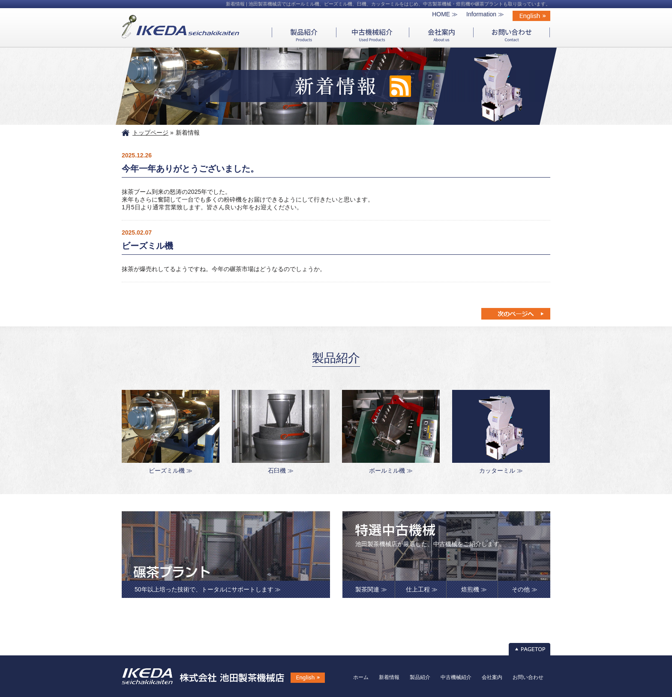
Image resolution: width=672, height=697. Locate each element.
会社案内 (492, 677)
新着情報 (389, 677)
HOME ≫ (445, 14)
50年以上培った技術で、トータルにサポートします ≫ (208, 589)
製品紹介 (420, 677)
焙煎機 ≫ (474, 589)
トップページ (150, 132)
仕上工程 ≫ (422, 589)
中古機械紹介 (456, 677)
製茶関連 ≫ (371, 589)
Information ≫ (485, 14)
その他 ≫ (524, 589)
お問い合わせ (528, 677)
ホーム (361, 677)
